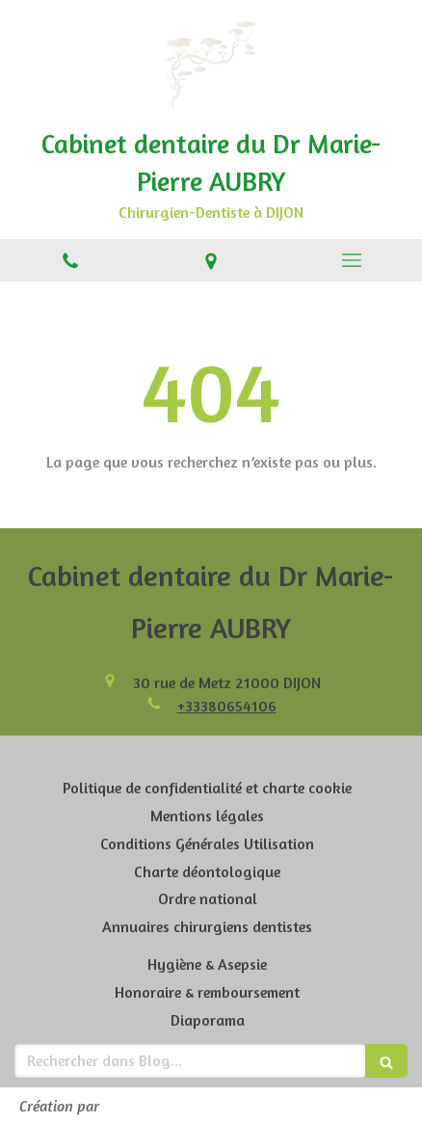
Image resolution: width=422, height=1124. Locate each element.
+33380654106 (227, 705)
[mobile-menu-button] (351, 260)
